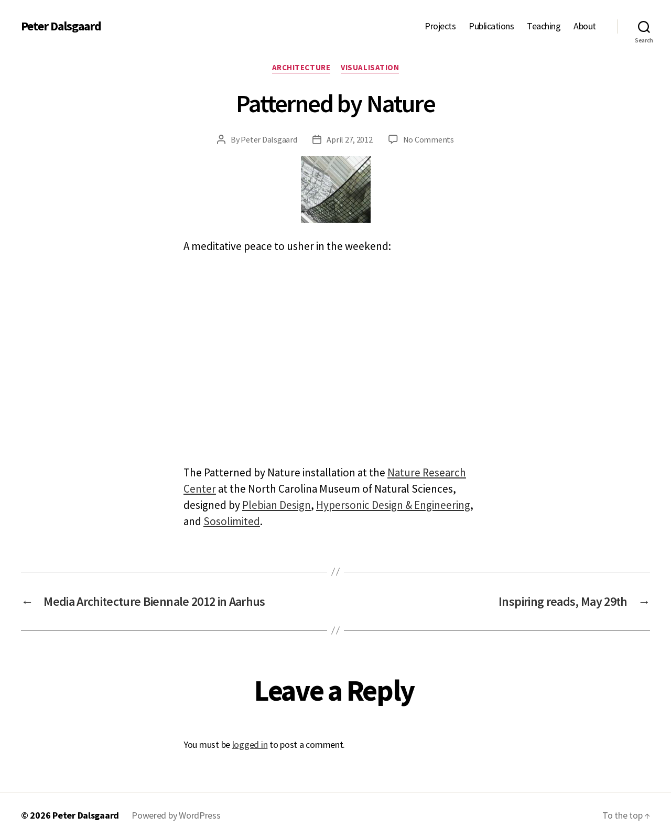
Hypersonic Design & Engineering (393, 505)
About (584, 26)
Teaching (543, 26)
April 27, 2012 (349, 139)
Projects (440, 26)
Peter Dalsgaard (61, 26)
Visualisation (370, 67)
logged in (250, 744)
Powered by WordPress (176, 815)
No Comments (428, 139)
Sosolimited (231, 521)
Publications (491, 26)
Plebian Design (276, 505)
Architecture (301, 67)
